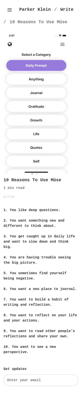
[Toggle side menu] (9, 10)
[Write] (66, 9)
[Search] (41, 380)
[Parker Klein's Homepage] (35, 9)
